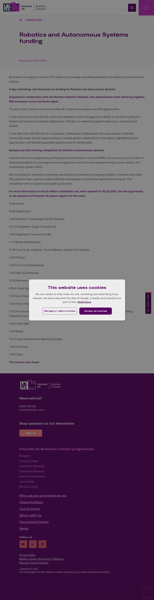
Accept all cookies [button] (95, 311)
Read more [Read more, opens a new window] (84, 302)
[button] (59, 311)
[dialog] (77, 300)
